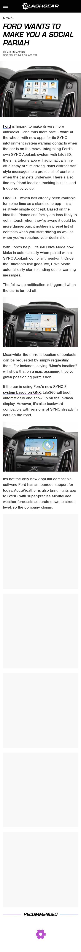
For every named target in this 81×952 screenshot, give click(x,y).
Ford (7, 126)
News (8, 18)
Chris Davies (16, 51)
